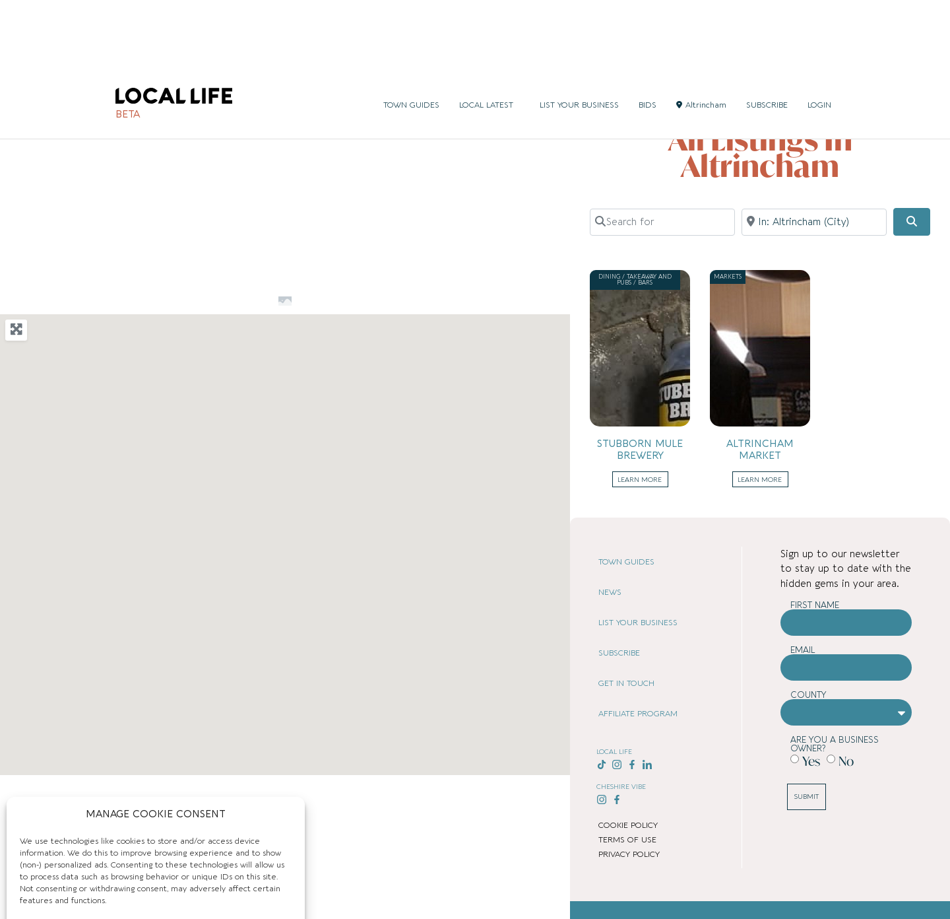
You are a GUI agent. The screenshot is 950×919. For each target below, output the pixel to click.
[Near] (814, 222)
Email (802, 650)
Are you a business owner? (834, 744)
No (846, 761)
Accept (86, 866)
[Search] (911, 222)
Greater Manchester (797, 82)
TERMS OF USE (627, 839)
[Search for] (662, 222)
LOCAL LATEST (489, 33)
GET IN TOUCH (626, 683)
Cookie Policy (124, 896)
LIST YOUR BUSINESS (579, 33)
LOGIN (819, 33)
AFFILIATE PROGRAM (638, 713)
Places (674, 82)
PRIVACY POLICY (629, 854)
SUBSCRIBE (767, 33)
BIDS (647, 33)
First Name (814, 605)
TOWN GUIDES (411, 33)
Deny (225, 866)
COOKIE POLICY (628, 825)
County (808, 695)
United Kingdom (723, 82)
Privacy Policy (181, 896)
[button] (247, 606)
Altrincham (701, 33)
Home (645, 82)
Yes (811, 761)
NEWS (609, 592)
